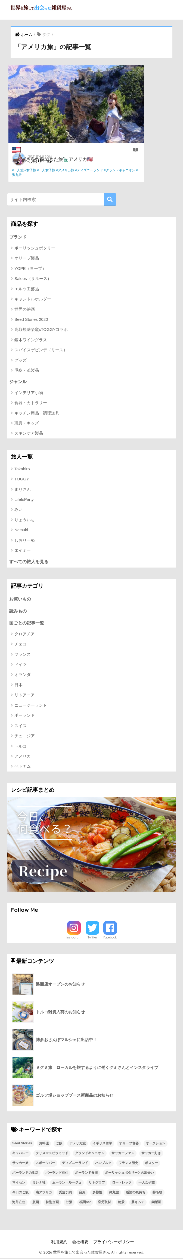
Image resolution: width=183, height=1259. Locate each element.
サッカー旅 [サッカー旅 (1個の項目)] (20, 1164)
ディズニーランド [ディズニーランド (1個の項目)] (75, 1164)
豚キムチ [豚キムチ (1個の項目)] (137, 1203)
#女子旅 (32, 170)
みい (18, 510)
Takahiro (22, 469)
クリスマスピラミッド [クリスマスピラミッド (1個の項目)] (52, 1154)
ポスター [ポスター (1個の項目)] (151, 1164)
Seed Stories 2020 (31, 319)
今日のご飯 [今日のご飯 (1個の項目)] (20, 1193)
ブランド (18, 236)
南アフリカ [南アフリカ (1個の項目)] (44, 1193)
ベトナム (22, 767)
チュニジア (24, 736)
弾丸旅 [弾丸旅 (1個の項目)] (114, 1193)
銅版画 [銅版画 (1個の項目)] (156, 1203)
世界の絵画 (24, 309)
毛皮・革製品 (26, 370)
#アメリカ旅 (67, 170)
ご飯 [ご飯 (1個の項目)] (59, 1144)
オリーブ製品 (26, 258)
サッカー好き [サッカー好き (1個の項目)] (151, 1154)
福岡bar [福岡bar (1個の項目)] (85, 1203)
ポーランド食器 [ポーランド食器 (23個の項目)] (86, 1174)
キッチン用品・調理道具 (36, 413)
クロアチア (24, 634)
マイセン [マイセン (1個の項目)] (18, 1183)
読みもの (18, 611)
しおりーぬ (41, 160)
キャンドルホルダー (32, 299)
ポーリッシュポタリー (34, 248)
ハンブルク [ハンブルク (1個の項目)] (103, 1164)
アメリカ (22, 757)
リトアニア (24, 696)
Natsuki (21, 530)
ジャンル (18, 381)
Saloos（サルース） (32, 278)
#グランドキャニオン (53, 175)
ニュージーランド (30, 706)
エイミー (22, 550)
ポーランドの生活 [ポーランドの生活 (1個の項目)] (25, 1174)
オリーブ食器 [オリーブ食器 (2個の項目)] (129, 1144)
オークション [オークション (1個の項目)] (155, 1144)
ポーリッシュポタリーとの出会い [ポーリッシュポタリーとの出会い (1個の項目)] (129, 1174)
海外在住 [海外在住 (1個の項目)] (18, 1203)
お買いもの (20, 599)
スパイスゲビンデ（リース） (40, 350)
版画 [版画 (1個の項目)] (35, 1203)
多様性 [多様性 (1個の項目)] (97, 1193)
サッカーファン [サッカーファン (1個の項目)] (122, 1154)
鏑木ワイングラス (30, 340)
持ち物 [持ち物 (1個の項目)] (157, 1193)
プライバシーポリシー (113, 1243)
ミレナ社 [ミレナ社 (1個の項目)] (38, 1183)
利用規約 (59, 1243)
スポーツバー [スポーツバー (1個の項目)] (45, 1164)
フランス (22, 655)
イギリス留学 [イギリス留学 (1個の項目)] (102, 1144)
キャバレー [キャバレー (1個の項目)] (20, 1154)
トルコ (20, 747)
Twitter (92, 938)
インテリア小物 (28, 393)
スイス (20, 726)
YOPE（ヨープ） (30, 268)
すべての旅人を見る (30, 561)
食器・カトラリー (30, 403)
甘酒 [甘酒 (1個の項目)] (69, 1203)
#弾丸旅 (75, 175)
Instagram (74, 938)
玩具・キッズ (26, 423)
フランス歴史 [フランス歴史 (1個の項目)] (128, 1164)
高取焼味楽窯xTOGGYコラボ (41, 329)
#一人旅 (20, 170)
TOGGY (21, 479)
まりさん (22, 489)
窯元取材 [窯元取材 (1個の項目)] (104, 1203)
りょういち (24, 520)
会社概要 (80, 1243)
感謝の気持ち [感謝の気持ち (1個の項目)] (135, 1193)
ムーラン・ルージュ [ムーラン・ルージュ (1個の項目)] (67, 1183)
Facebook (110, 938)
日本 (18, 686)
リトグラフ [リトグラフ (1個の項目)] (97, 1183)
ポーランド (24, 716)
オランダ (22, 675)
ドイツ (20, 665)
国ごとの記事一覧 (27, 623)
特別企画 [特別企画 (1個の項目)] (52, 1203)
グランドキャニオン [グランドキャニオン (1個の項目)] (89, 1154)
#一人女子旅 (48, 170)
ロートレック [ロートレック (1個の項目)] (122, 1183)
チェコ (20, 645)
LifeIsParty (24, 499)
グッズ (20, 360)
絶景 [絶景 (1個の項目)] (121, 1203)
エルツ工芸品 (26, 288)
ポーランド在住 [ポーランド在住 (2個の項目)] (56, 1174)
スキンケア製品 (28, 433)
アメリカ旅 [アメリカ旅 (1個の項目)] (77, 1144)
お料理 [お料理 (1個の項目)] (44, 1144)
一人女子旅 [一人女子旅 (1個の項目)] (146, 1183)
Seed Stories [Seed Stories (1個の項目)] (22, 1144)
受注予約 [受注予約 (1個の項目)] (65, 1193)
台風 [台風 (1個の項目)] (82, 1193)
